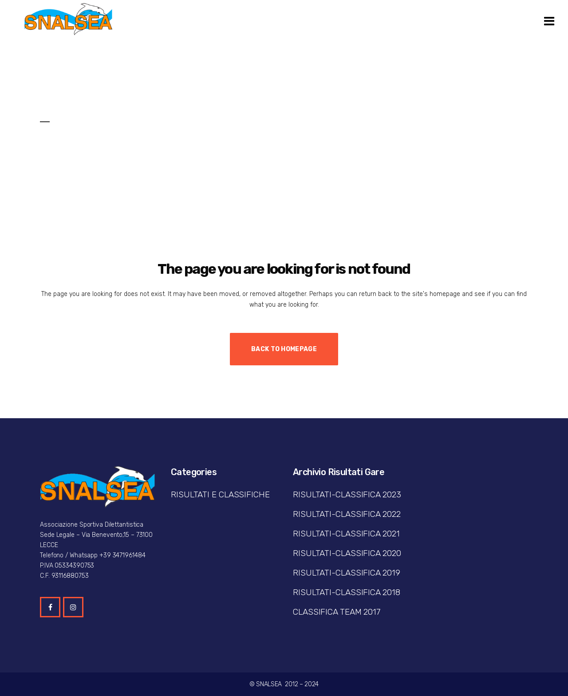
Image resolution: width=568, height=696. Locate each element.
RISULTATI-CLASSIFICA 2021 (346, 533)
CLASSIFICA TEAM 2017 (336, 612)
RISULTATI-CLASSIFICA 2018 (346, 592)
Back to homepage (284, 349)
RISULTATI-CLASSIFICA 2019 (346, 573)
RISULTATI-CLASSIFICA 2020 (347, 553)
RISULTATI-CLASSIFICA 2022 (347, 514)
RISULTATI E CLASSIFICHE (220, 494)
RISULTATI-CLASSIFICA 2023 (347, 494)
